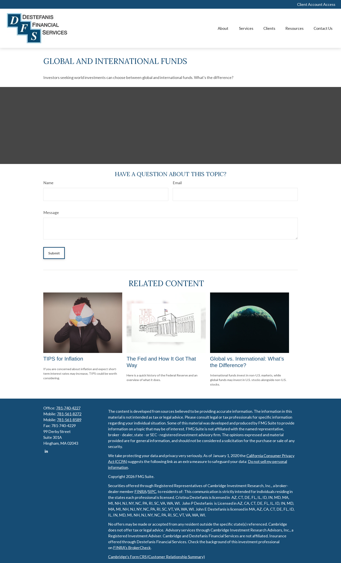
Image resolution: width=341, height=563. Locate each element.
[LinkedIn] (46, 451)
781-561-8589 (69, 419)
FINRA (140, 491)
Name (48, 182)
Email (177, 182)
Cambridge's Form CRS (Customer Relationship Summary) (156, 556)
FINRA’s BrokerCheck (132, 547)
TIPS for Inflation (63, 359)
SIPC (152, 491)
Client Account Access (316, 4)
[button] (223, 28)
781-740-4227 (68, 408)
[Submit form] (54, 253)
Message (51, 212)
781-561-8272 (69, 413)
